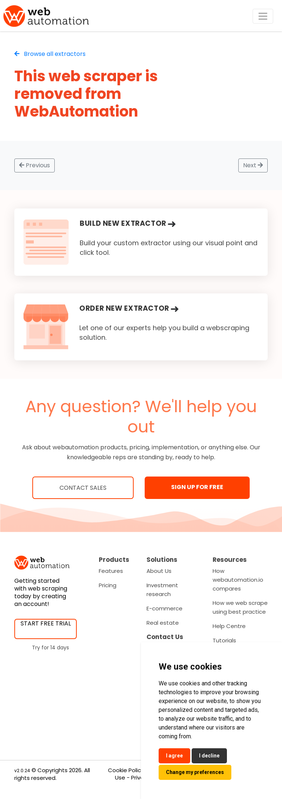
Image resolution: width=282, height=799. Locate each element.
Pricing (107, 585)
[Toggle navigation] (263, 16)
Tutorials (224, 640)
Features (111, 571)
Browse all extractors (50, 54)
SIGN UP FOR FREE (197, 487)
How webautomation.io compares (238, 579)
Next (253, 165)
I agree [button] (174, 756)
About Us (159, 571)
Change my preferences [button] (195, 772)
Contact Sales (82, 488)
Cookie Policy (126, 770)
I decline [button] (209, 756)
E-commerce (164, 608)
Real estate (163, 623)
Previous (34, 165)
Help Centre (229, 626)
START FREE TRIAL (46, 623)
